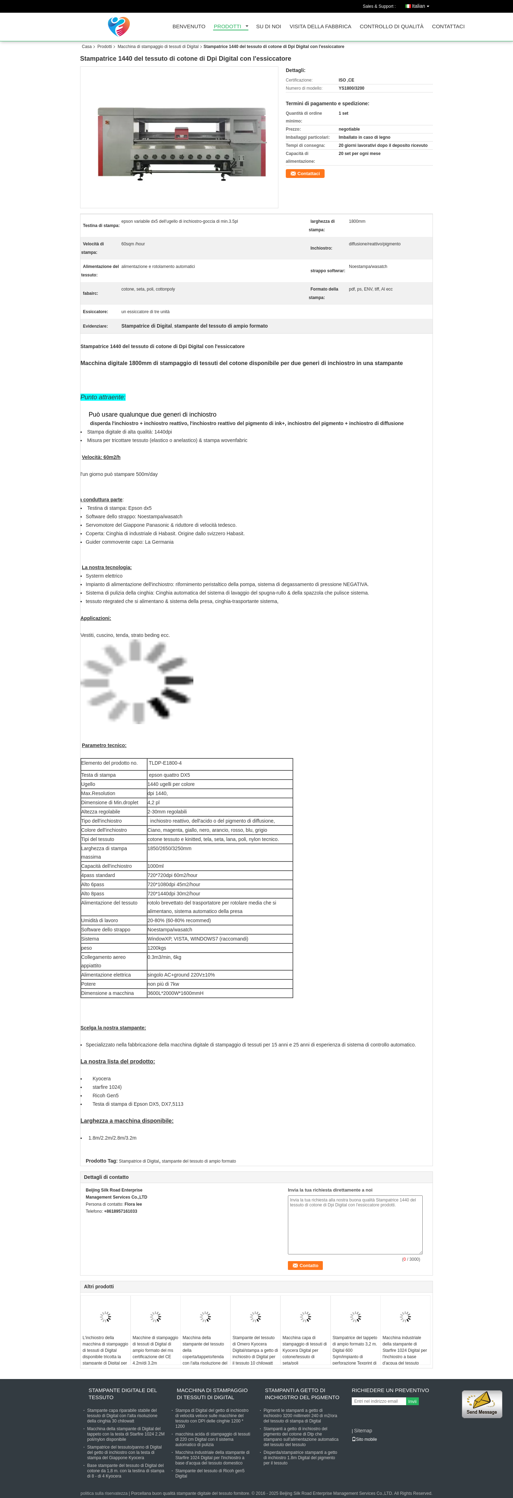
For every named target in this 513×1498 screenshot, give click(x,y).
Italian (422, 5)
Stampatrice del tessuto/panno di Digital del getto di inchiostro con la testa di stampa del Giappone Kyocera (124, 1452)
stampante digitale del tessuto (123, 1393)
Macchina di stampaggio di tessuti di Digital (157, 46)
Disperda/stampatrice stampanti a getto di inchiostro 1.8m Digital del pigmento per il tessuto (300, 1458)
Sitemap (363, 1430)
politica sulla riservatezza (103, 1493)
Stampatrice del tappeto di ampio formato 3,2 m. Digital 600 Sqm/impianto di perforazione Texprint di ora (355, 1353)
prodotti (227, 26)
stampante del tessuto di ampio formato (199, 1161)
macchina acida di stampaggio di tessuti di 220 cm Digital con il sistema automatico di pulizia (212, 1439)
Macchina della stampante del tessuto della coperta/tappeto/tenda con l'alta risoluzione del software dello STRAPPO (204, 1356)
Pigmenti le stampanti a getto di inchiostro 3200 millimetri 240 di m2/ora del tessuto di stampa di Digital (300, 1416)
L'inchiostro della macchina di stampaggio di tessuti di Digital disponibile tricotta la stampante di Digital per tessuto (105, 1353)
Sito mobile (364, 1439)
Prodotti (104, 46)
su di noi (268, 26)
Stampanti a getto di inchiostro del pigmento (302, 1393)
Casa (87, 46)
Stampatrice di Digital (139, 1161)
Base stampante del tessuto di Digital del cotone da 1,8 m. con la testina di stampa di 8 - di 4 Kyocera (125, 1471)
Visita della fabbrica (320, 26)
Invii (412, 1401)
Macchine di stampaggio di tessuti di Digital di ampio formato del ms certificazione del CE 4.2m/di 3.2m (155, 1350)
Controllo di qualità (392, 26)
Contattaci (448, 26)
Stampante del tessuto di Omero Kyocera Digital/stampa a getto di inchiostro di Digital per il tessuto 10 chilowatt (255, 1350)
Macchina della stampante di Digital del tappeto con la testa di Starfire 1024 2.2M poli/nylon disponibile (125, 1434)
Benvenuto (189, 26)
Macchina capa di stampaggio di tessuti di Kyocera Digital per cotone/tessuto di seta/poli (305, 1350)
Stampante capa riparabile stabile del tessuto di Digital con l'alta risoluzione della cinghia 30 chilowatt (122, 1416)
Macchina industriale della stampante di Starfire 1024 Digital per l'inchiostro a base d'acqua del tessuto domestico (404, 1353)
